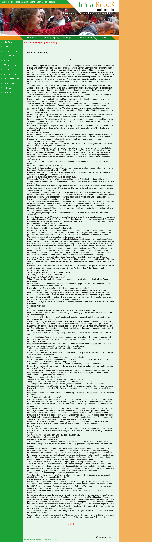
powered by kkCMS (50, 539)
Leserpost (15, 2)
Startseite (5, 2)
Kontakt (24, 2)
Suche (32, 2)
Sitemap (40, 2)
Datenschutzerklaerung (32, 539)
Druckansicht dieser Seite (106, 537)
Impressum (50, 2)
